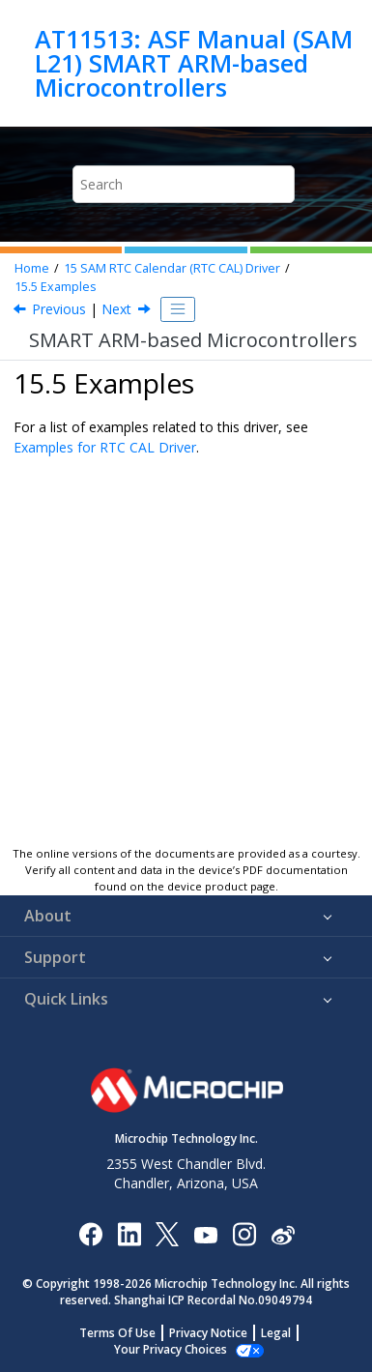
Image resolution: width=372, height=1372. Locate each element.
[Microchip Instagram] (244, 1233)
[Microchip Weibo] (283, 1233)
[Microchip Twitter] (167, 1233)
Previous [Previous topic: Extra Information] (59, 309)
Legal (276, 1333)
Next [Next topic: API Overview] (116, 309)
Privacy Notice (208, 1333)
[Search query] (183, 184)
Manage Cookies (170, 1349)
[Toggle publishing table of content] (177, 309)
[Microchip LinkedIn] (129, 1233)
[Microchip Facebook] (90, 1233)
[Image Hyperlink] (205, 1233)
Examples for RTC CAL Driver (105, 447)
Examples (55, 286)
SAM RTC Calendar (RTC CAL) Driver (172, 268)
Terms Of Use (117, 1333)
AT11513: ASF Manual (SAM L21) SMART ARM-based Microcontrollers (194, 63)
